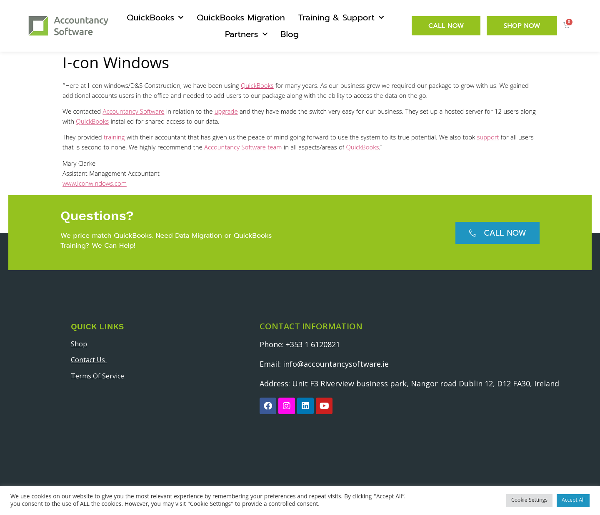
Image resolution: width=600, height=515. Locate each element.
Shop (79, 343)
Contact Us (89, 359)
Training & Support (341, 17)
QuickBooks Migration (241, 17)
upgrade (226, 112)
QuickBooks (155, 17)
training (114, 138)
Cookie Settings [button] (529, 500)
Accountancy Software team (243, 148)
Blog (290, 34)
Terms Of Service (97, 376)
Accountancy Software (133, 112)
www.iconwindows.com (94, 184)
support (488, 138)
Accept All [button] (573, 500)
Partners (246, 34)
